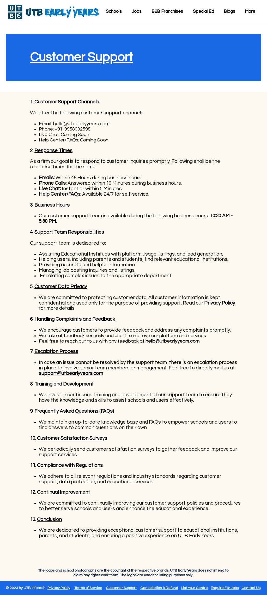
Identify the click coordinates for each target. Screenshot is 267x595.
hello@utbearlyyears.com (81, 123)
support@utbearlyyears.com (71, 373)
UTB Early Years (183, 570)
